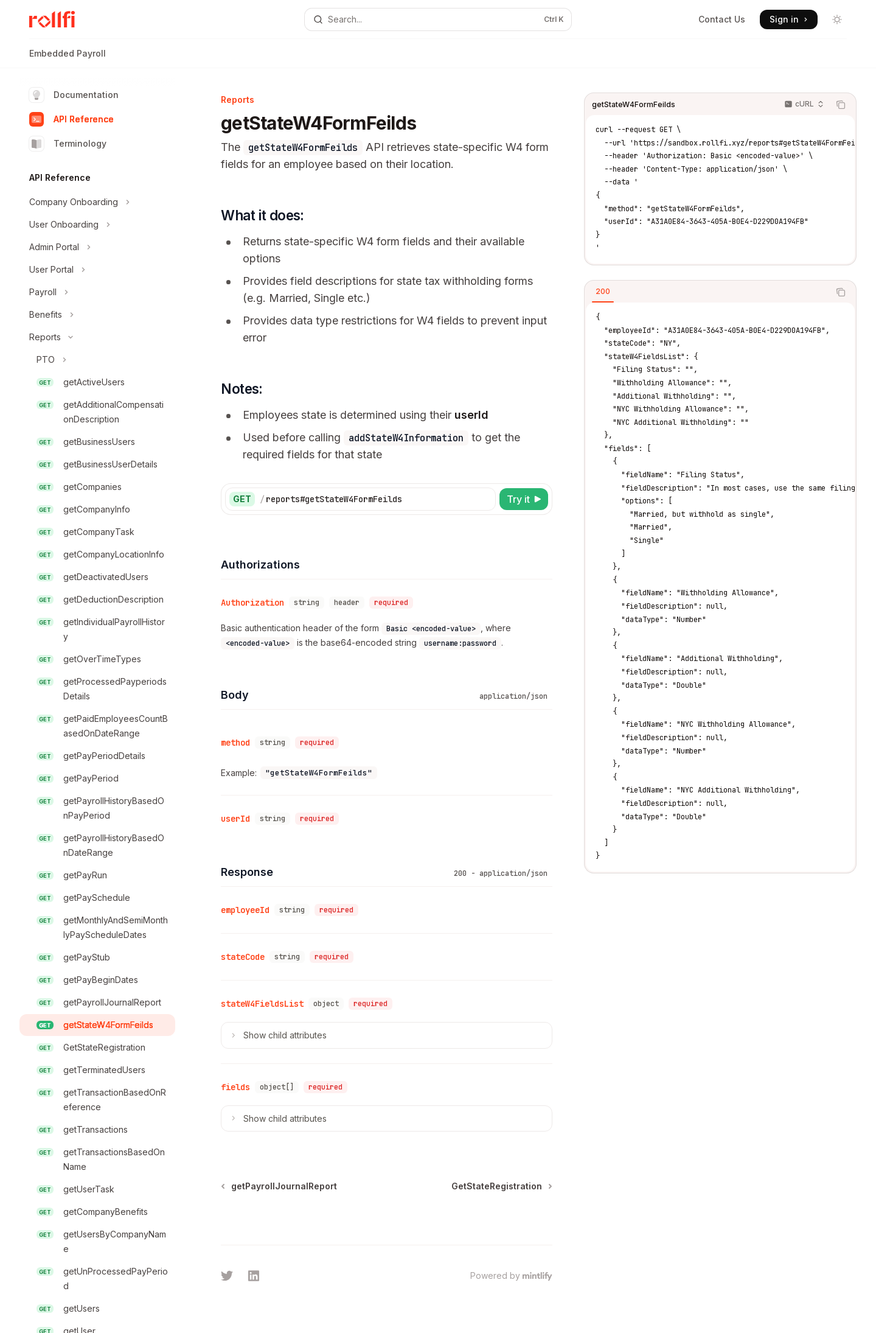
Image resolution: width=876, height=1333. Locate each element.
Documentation (74, 95)
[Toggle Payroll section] (97, 292)
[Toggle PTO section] (97, 360)
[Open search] (438, 19)
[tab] (603, 291)
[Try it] (523, 499)
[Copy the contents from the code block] (841, 105)
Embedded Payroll (67, 58)
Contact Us (721, 19)
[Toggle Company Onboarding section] (97, 202)
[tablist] (707, 292)
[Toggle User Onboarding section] (97, 225)
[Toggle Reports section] (97, 337)
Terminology (67, 143)
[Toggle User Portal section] (97, 270)
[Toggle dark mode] (837, 19)
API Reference (71, 119)
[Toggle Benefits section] (97, 315)
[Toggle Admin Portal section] (97, 247)
